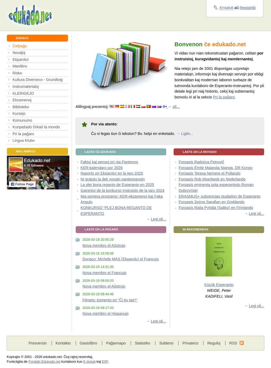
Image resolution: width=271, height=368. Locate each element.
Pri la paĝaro (23, 134)
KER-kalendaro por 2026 (101, 168)
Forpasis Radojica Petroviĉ (201, 162)
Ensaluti (226, 8)
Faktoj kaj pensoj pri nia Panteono (109, 162)
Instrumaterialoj (25, 86)
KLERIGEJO (23, 93)
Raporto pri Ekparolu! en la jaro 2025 (111, 173)
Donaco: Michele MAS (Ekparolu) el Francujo (120, 259)
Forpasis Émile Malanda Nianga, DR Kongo (215, 168)
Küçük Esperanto (218, 285)
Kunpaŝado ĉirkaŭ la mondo (36, 127)
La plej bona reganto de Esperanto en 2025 (117, 185)
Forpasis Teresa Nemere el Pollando (209, 173)
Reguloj (213, 343)
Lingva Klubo (23, 140)
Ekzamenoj (21, 100)
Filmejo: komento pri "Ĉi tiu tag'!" (109, 300)
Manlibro (19, 66)
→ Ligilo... (184, 133)
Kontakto (63, 343)
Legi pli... (158, 219)
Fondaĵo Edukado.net (44, 362)
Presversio (38, 343)
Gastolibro (88, 343)
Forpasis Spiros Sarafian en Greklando (212, 202)
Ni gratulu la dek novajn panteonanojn (112, 179)
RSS (233, 343)
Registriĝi (248, 8)
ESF (105, 362)
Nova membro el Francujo (104, 273)
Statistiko (142, 343)
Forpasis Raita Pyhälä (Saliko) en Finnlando (216, 208)
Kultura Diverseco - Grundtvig (37, 80)
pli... (176, 107)
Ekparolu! (20, 59)
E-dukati (89, 362)
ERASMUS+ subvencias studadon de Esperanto (219, 196)
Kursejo (18, 113)
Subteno (166, 343)
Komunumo (22, 120)
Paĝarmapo (116, 343)
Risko (17, 73)
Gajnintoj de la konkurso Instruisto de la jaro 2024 (122, 190)
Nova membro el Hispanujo (105, 313)
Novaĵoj (18, 53)
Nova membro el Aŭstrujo (103, 245)
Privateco (190, 343)
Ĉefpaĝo (19, 46)
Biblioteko (20, 107)
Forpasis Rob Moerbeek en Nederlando (212, 179)
